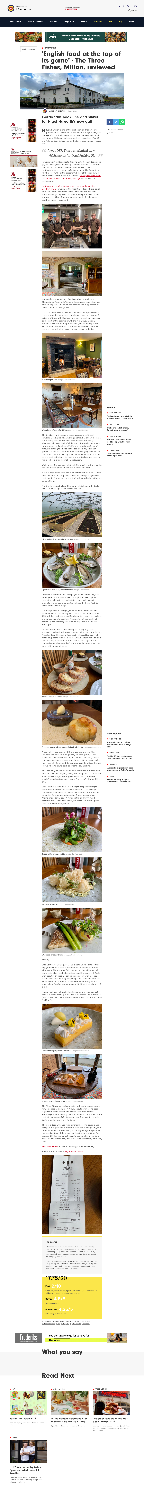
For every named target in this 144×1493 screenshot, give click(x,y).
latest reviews (85, 1321)
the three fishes (58, 1321)
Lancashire (69, 1321)
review (76, 1321)
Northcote (86, 1324)
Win (110, 21)
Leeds (12, 1454)
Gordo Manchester (56, 111)
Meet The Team (92, 1466)
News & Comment (35, 21)
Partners (98, 21)
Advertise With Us (92, 1454)
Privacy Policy (91, 1460)
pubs (58, 1324)
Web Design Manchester (93, 1490)
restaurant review (48, 1324)
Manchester (15, 1450)
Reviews (53, 21)
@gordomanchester (74, 1151)
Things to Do (69, 21)
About (131, 21)
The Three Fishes (50, 1146)
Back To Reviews (28, 49)
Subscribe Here (92, 1457)
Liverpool (14, 1457)
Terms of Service (92, 1463)
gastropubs (65, 1324)
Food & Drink (15, 21)
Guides (85, 21)
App (121, 21)
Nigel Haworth (75, 1324)
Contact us (89, 1450)
